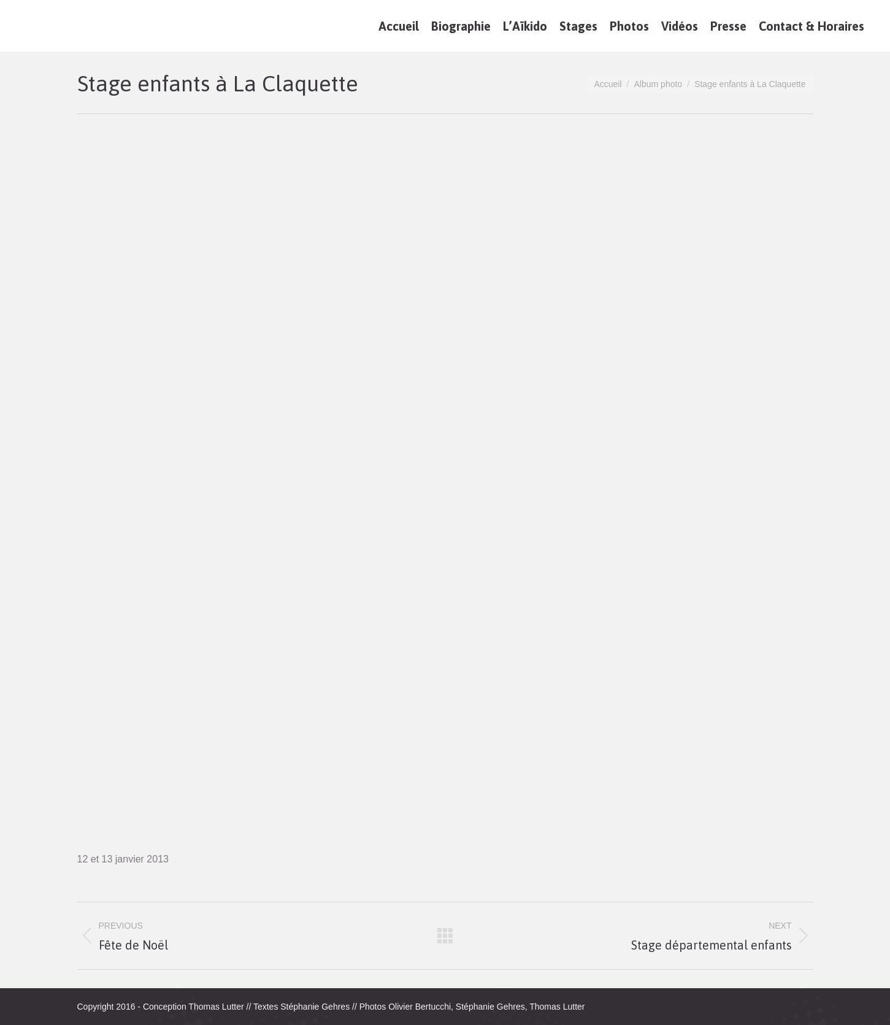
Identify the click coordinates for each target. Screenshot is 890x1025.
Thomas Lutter (216, 1007)
